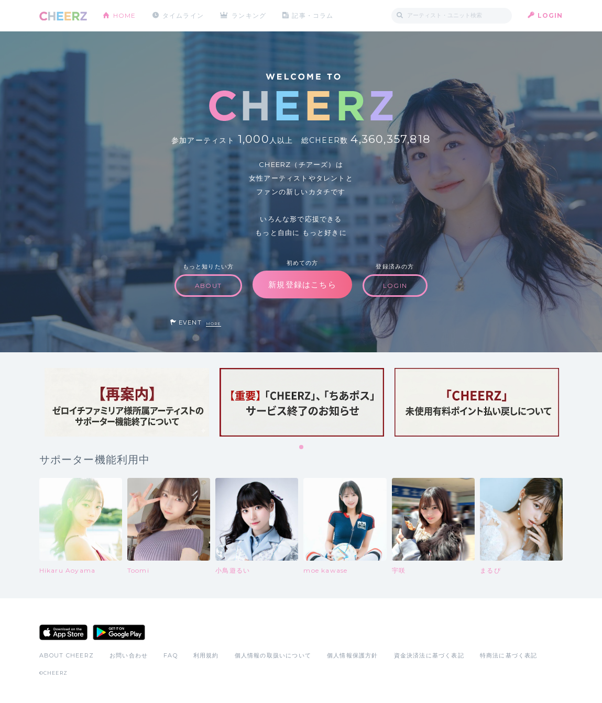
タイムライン (183, 15)
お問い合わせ (129, 655)
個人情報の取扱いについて (273, 655)
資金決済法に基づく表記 (429, 655)
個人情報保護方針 (352, 655)
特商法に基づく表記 (509, 655)
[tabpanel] (127, 402)
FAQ (170, 655)
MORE (213, 323)
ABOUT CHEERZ (66, 655)
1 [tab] (301, 447)
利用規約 (206, 655)
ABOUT (208, 285)
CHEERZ (63, 16)
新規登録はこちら (302, 284)
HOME (124, 15)
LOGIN (550, 15)
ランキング (249, 15)
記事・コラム (312, 15)
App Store (63, 632)
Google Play (119, 632)
